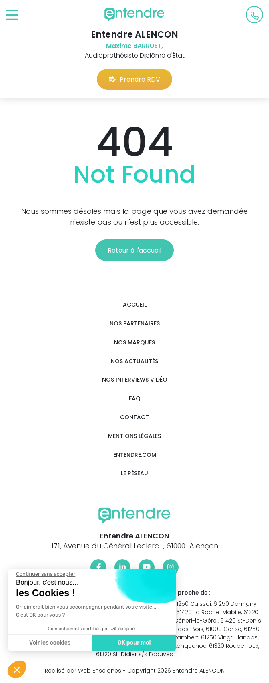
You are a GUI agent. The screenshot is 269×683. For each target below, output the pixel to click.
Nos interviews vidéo (134, 379)
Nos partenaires (135, 323)
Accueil (135, 304)
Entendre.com (134, 455)
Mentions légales (134, 436)
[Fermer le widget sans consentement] (42, 574)
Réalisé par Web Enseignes (83, 671)
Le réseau (134, 473)
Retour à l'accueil (134, 250)
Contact (134, 417)
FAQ (135, 398)
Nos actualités (134, 361)
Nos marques (134, 342)
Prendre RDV (134, 79)
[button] (16, 669)
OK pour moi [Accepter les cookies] (130, 642)
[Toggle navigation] (12, 15)
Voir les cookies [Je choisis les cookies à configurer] (46, 642)
